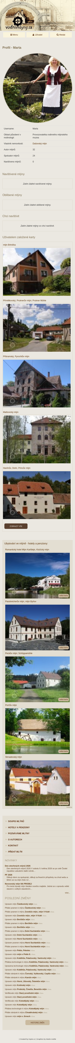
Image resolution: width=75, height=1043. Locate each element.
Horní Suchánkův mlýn (27, 939)
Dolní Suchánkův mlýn (35, 931)
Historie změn (37, 1023)
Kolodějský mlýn (26, 1001)
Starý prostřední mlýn (29, 993)
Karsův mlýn (31, 977)
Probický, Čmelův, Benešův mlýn (32, 989)
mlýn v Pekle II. (24, 954)
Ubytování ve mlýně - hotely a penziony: (26, 543)
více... (67, 893)
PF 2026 (8, 875)
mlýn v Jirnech (23, 1016)
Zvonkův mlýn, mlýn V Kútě (37, 912)
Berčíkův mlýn (23, 919)
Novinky (11, 860)
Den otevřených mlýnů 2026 (17, 866)
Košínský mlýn (23, 985)
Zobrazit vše (16, 526)
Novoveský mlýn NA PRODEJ (18, 884)
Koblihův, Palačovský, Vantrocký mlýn (34, 958)
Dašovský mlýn (40, 143)
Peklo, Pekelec (23, 950)
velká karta (63, 596)
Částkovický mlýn (25, 904)
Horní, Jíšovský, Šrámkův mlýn (31, 981)
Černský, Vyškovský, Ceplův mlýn (40, 974)
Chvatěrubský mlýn (34, 1012)
